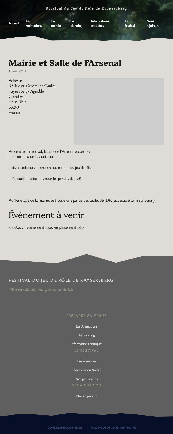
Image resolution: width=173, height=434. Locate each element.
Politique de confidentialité (113, 427)
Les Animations (86, 326)
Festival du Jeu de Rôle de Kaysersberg (61, 280)
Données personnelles (64, 427)
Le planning (87, 334)
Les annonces (86, 360)
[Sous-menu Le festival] (138, 23)
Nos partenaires (86, 378)
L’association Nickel (86, 369)
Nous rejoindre (86, 395)
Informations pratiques (86, 343)
